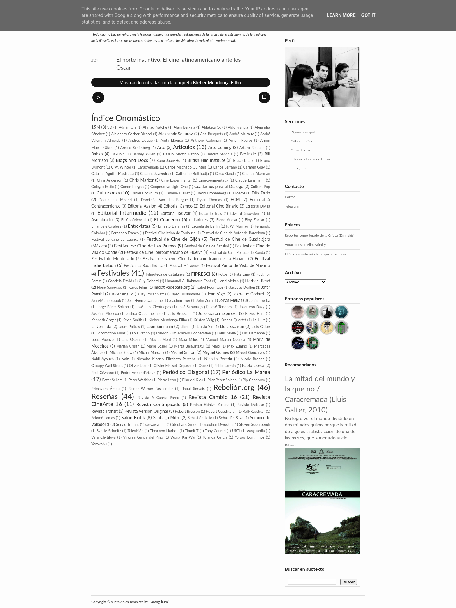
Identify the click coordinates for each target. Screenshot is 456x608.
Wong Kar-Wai (182, 437)
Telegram (291, 206)
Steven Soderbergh (254, 424)
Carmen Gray (254, 167)
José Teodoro (221, 306)
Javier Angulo (122, 294)
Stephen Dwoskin (218, 424)
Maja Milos (188, 339)
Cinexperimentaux (213, 180)
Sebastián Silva (231, 417)
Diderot (239, 193)
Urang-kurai (160, 602)
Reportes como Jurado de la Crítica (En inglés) (319, 235)
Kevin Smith (132, 320)
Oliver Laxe (138, 365)
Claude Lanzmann (250, 180)
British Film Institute (206, 160)
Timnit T (192, 430)
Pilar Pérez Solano (222, 379)
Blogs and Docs (132, 160)
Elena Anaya (226, 219)
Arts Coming (219, 147)
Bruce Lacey (243, 160)
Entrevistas (139, 225)
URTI (236, 430)
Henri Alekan (228, 281)
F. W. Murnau (237, 226)
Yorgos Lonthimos (249, 437)
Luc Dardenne (253, 333)
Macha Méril (160, 339)
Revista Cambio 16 (212, 396)
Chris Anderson (109, 180)
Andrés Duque (140, 140)
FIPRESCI (200, 273)
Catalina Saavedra (154, 173)
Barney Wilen (143, 154)
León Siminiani (160, 326)
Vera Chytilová (103, 437)
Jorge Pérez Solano (113, 306)
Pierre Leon (167, 379)
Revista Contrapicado (158, 404)
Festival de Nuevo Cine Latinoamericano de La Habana (194, 258)
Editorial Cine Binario (219, 205)
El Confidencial (133, 219)
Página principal (303, 132)
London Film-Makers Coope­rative (183, 333)
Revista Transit (104, 411)
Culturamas (108, 192)
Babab (97, 153)
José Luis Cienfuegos (153, 306)
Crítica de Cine (302, 141)
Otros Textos (300, 150)
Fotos (222, 274)
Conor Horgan (132, 186)
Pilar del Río (191, 379)
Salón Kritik (133, 417)
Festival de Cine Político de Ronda (237, 252)
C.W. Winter (121, 167)
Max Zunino (237, 346)
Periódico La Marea (246, 371)
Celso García (225, 173)
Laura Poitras (129, 326)
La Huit (259, 320)
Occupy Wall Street (107, 365)
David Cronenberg (211, 193)
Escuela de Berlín (206, 226)
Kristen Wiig (204, 320)
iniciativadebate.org (172, 287)
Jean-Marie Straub (106, 300)
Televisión (135, 430)
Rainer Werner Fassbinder (150, 388)
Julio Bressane (179, 313)
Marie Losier (157, 346)
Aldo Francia (238, 127)
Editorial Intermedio (121, 212)
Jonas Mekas (230, 300)
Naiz (125, 359)
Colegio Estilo (102, 186)
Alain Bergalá (184, 127)
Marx (215, 346)
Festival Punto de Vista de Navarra (238, 265)
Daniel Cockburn (144, 193)
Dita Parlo (261, 192)
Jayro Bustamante (185, 294)
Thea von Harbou (164, 430)
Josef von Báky (251, 306)
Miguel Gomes (215, 352)
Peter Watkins (140, 379)
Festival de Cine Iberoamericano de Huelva (163, 252)
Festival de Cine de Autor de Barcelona (233, 233)
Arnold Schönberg (135, 147)
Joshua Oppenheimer (143, 313)
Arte (161, 147)
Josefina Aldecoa (105, 313)
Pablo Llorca (253, 365)
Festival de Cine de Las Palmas (145, 245)
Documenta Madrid (115, 199)
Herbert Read (257, 280)
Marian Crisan (128, 346)
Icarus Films (137, 287)
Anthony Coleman (206, 140)
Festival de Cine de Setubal (206, 246)
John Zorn (204, 300)
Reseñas (104, 396)
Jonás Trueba (259, 300)
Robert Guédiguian (221, 411)
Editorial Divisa (258, 206)
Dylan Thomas (209, 199)
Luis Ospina (132, 339)
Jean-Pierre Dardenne (145, 300)
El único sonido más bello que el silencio (315, 254)
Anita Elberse (172, 140)
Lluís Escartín (232, 326)
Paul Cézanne (102, 372)
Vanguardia (256, 430)
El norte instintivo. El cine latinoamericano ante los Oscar (178, 63)
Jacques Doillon (242, 287)
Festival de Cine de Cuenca (115, 239)
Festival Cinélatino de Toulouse (170, 233)
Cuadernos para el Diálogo (218, 186)
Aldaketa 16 (211, 127)
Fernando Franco (125, 233)
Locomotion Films (111, 333)
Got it (368, 15)
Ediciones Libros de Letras (310, 159)
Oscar (203, 365)
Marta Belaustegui (189, 346)
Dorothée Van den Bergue (164, 199)
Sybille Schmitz (109, 430)
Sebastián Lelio (200, 417)
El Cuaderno (167, 219)
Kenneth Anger (103, 320)
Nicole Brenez (252, 359)
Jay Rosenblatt (152, 294)
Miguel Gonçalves (250, 352)
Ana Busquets (211, 134)
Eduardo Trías (210, 213)
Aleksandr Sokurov (175, 133)
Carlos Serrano (225, 167)
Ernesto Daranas (171, 226)
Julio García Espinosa (218, 313)
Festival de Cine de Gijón (173, 239)
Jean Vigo (216, 293)
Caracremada (148, 167)
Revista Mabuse (250, 404)
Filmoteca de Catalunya (165, 274)
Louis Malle (226, 333)
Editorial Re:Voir (176, 213)
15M (95, 127)
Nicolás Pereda (218, 358)
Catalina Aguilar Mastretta (112, 173)
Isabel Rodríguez (210, 287)
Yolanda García (214, 437)
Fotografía (298, 168)
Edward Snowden (244, 213)
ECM (235, 199)
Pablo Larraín (225, 365)
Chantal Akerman (256, 173)
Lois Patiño (141, 333)
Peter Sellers (112, 379)
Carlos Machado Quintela (186, 167)
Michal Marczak (151, 352)
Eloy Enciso (254, 219)
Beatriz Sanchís (219, 154)
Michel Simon (182, 352)
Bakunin (118, 154)
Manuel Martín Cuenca (225, 339)
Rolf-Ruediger (254, 411)
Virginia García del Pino (143, 437)
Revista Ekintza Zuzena (209, 404)
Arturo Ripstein (252, 147)
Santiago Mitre (166, 417)
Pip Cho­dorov (254, 379)
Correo (290, 197)
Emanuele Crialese (106, 226)
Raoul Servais (192, 388)
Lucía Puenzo (102, 339)
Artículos (184, 146)
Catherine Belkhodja (192, 173)
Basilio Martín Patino (181, 154)
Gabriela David (120, 281)
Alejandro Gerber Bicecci (131, 134)
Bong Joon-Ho (168, 160)
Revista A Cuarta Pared (158, 397)
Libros (185, 326)
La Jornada (101, 326)
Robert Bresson (187, 411)
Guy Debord (149, 281)
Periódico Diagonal (186, 371)
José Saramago (190, 306)
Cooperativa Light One (169, 186)
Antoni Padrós (240, 140)
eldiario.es (198, 219)
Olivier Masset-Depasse (173, 365)
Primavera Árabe (105, 388)
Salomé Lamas (103, 417)
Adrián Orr (127, 127)
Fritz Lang (242, 274)
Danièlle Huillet (177, 193)
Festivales (113, 272)
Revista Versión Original (146, 411)
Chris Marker (141, 180)
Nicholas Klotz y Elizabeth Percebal (166, 359)
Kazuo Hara (255, 313)
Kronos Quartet (233, 320)
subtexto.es (120, 602)
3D (109, 127)
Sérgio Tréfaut (127, 424)
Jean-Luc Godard (248, 293)
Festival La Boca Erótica (143, 265)
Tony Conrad (215, 430)
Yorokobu (99, 444)
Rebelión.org (233, 387)
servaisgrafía (155, 424)
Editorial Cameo (178, 205)
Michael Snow (121, 352)
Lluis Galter (261, 326)
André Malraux (241, 134)
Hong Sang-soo (109, 287)
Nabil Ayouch (102, 359)
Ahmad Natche (155, 127)
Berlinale (248, 153)
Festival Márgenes (185, 265)
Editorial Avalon (141, 205)
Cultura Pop (260, 186)
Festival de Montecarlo (112, 258)
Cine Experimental (176, 180)
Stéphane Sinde (184, 424)
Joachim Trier (179, 300)
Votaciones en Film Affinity (305, 244)
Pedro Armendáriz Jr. (138, 372)
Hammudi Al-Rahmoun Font (188, 281)
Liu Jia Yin (205, 326)
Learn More (341, 15)
